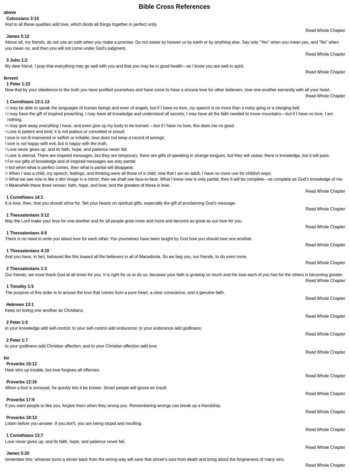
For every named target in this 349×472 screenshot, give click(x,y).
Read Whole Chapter (325, 30)
